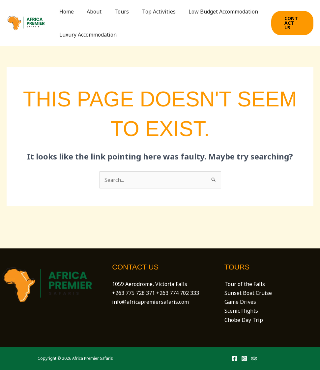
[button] (291, 23)
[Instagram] (244, 358)
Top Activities (150, 11)
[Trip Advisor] (254, 358)
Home (65, 11)
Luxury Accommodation (86, 34)
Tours (115, 11)
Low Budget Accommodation (212, 11)
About (90, 11)
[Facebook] (234, 358)
